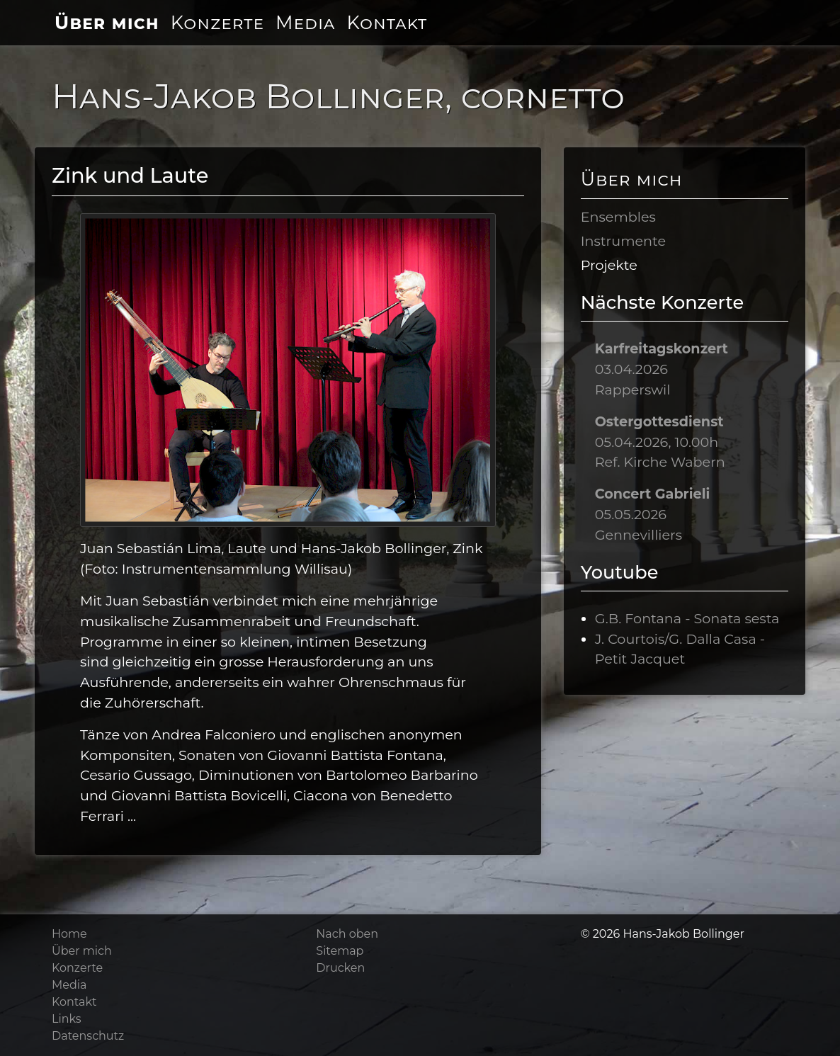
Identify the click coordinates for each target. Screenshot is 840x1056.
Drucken (340, 968)
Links (66, 1019)
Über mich (107, 22)
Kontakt (386, 22)
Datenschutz (88, 1036)
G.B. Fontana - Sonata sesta (687, 618)
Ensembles (618, 216)
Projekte (609, 264)
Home (69, 934)
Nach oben (347, 934)
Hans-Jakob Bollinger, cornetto (338, 96)
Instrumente (623, 240)
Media (305, 22)
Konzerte (217, 22)
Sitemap (339, 951)
